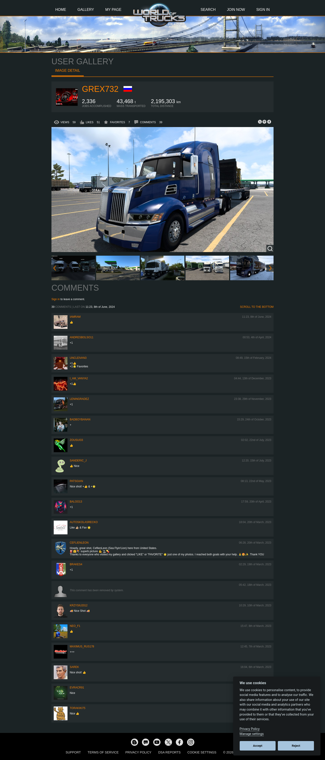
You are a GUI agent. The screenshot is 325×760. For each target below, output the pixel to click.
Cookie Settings (201, 752)
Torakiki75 (77, 708)
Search (208, 10)
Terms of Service (103, 752)
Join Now (236, 10)
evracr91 (77, 687)
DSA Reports (169, 752)
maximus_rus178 (82, 646)
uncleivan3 (78, 357)
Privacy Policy (138, 752)
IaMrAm (75, 316)
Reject (296, 745)
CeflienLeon (79, 542)
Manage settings (252, 734)
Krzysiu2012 (79, 605)
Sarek (74, 667)
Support (73, 752)
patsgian (76, 481)
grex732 (100, 89)
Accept (257, 745)
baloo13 (76, 501)
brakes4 (76, 564)
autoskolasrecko (84, 522)
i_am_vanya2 (79, 378)
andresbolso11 (81, 337)
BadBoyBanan (80, 419)
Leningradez (79, 399)
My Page (113, 10)
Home (60, 10)
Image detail (67, 70)
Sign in (55, 299)
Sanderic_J (78, 460)
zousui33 (76, 440)
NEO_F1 (75, 626)
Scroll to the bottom (257, 306)
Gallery (85, 10)
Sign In (263, 10)
